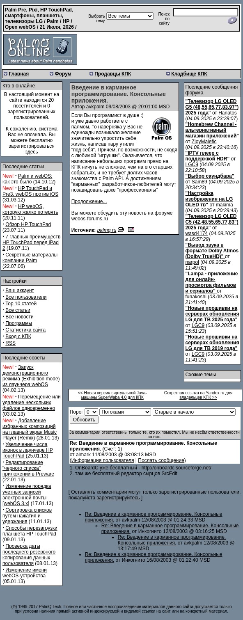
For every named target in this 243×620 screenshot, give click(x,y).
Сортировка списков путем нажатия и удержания (27, 515)
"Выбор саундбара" (210, 176)
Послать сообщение (161, 460)
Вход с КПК (18, 336)
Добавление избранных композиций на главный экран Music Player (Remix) (29, 429)
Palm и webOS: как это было (27, 179)
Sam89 (199, 182)
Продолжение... (89, 201)
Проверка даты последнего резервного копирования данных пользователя (28, 554)
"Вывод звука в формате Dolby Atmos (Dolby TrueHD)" (212, 250)
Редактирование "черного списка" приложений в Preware (28, 468)
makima (224, 205)
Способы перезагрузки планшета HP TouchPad (29, 531)
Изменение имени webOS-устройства (24, 573)
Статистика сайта (25, 330)
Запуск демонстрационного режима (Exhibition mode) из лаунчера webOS (31, 375)
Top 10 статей (21, 304)
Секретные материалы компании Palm (29, 257)
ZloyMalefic (204, 141)
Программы (18, 323)
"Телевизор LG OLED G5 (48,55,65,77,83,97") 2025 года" (212, 107)
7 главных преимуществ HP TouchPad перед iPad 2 (31, 242)
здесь (31, 152)
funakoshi (196, 297)
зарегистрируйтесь (118, 498)
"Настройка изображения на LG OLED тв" (209, 199)
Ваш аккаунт (19, 290)
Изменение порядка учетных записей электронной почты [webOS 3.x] (26, 494)
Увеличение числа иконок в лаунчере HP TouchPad (27, 450)
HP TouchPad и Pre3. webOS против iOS (30, 191)
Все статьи (17, 310)
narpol (192, 262)
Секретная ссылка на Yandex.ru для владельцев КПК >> (198, 395)
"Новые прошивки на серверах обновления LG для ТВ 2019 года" (212, 342)
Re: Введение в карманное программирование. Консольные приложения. (172, 540)
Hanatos (227, 113)
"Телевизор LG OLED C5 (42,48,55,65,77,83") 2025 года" (212, 222)
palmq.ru (107, 230)
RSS (10, 343)
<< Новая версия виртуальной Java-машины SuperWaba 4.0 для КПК (112, 395)
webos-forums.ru (89, 219)
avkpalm (95, 107)
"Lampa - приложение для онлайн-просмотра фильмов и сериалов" (212, 282)
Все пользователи (25, 297)
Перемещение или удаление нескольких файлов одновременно (31, 402)
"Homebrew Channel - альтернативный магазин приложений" (212, 130)
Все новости (19, 317)
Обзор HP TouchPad (28, 224)
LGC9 (192, 164)
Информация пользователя (102, 460)
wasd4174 (197, 233)
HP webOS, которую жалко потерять (30, 209)
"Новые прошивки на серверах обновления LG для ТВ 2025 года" (212, 314)
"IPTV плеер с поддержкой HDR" (208, 156)
